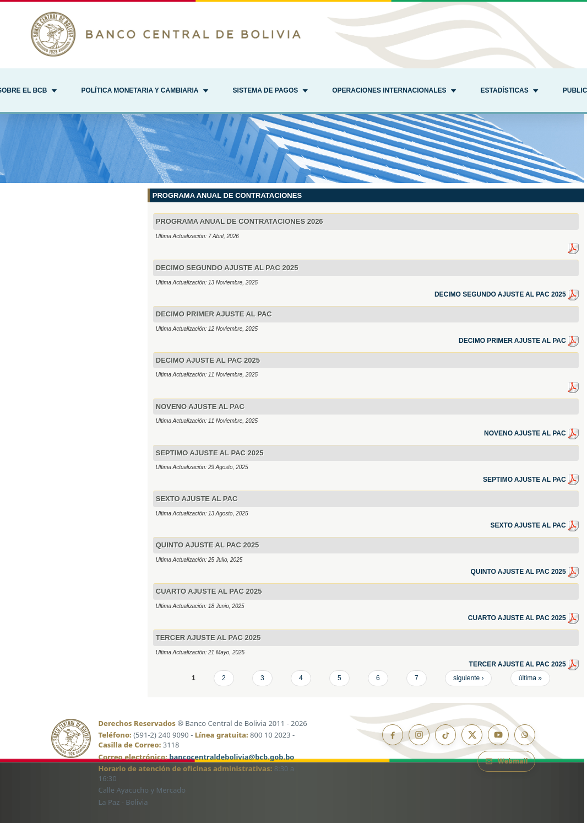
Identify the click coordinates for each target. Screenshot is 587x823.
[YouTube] (498, 734)
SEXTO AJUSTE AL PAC (535, 525)
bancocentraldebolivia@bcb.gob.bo (231, 757)
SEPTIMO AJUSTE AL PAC (531, 479)
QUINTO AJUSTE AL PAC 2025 (525, 571)
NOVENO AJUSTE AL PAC (531, 433)
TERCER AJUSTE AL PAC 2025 (524, 664)
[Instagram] (419, 734)
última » (530, 678)
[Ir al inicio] (293, 34)
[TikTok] (445, 734)
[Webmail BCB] (506, 761)
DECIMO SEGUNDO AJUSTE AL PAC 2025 (506, 294)
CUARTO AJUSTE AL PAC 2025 (523, 618)
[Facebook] (392, 734)
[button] (144, 91)
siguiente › (468, 678)
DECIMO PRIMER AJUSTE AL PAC (519, 341)
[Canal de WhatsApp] (524, 734)
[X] (471, 734)
